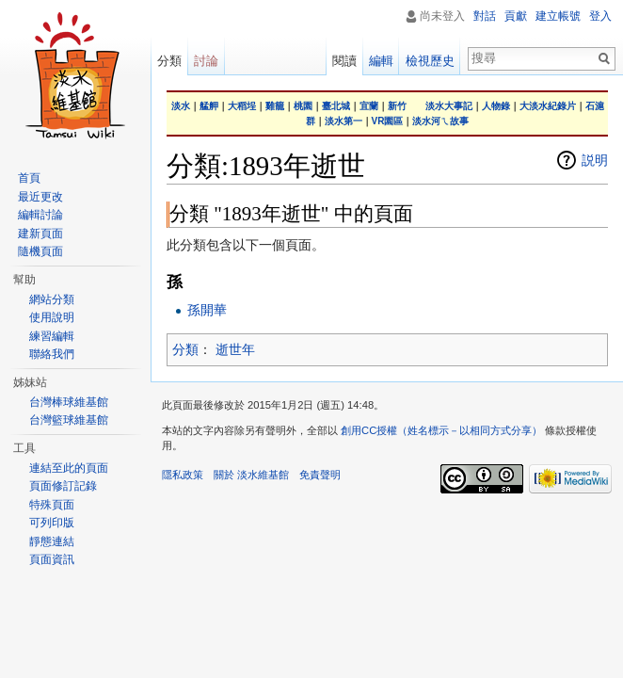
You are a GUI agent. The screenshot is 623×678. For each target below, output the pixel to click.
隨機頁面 (40, 251)
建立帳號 (558, 16)
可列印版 (51, 522)
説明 (595, 160)
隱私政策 (182, 474)
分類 (185, 349)
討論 (206, 61)
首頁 (29, 178)
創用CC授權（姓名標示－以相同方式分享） (441, 430)
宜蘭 (368, 106)
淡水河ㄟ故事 (440, 121)
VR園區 (388, 121)
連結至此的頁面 (68, 468)
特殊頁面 (51, 504)
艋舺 (209, 106)
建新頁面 (40, 233)
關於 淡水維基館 (251, 474)
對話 (484, 16)
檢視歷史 (430, 61)
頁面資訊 (51, 559)
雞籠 (274, 106)
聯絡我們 (51, 354)
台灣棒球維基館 (68, 402)
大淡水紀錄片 (547, 106)
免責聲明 (320, 474)
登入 (600, 16)
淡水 (180, 106)
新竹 (397, 106)
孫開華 (207, 309)
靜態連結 (51, 541)
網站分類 (51, 299)
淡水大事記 (448, 106)
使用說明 (51, 317)
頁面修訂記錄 (63, 485)
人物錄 (496, 106)
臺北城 (336, 106)
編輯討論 (40, 214)
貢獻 (515, 16)
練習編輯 (51, 336)
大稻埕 (242, 106)
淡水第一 (343, 121)
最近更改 (40, 196)
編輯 (381, 61)
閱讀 (344, 61)
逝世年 (235, 349)
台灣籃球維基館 (68, 420)
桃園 (303, 106)
